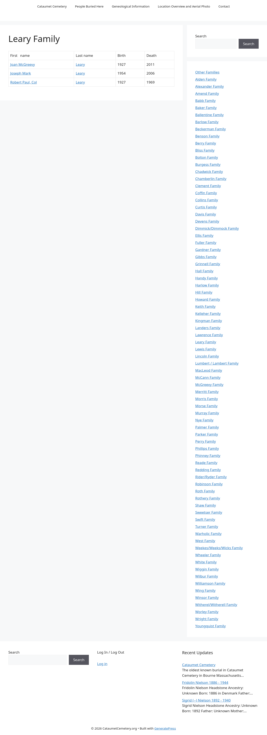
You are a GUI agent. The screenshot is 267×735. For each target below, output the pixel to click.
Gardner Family (208, 249)
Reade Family (206, 462)
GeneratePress (165, 728)
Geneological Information (130, 6)
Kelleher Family (208, 313)
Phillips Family (207, 448)
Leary (80, 64)
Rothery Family (207, 498)
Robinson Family (209, 484)
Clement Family (208, 185)
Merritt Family (207, 391)
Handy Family (206, 278)
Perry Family (205, 441)
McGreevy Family (209, 384)
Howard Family (207, 299)
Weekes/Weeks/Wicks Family (219, 547)
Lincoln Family (207, 356)
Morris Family (206, 398)
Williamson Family (210, 583)
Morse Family (206, 405)
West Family (205, 540)
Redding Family (208, 469)
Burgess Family (207, 164)
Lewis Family (205, 349)
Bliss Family (204, 150)
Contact (224, 6)
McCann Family (207, 377)
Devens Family (207, 221)
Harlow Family (207, 285)
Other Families (207, 72)
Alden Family (206, 79)
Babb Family (205, 100)
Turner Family (206, 526)
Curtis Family (206, 207)
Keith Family (205, 306)
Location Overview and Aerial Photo (184, 6)
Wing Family (205, 590)
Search (201, 36)
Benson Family (207, 136)
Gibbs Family (206, 256)
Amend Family (207, 93)
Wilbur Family (206, 576)
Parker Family (206, 434)
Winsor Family (207, 597)
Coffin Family (206, 192)
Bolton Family (206, 157)
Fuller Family (205, 242)
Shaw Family (205, 505)
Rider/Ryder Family (211, 476)
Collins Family (206, 200)
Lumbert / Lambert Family (216, 363)
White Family (206, 562)
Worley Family (206, 611)
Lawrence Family (209, 334)
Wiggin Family (207, 569)
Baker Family (206, 107)
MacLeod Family (208, 370)
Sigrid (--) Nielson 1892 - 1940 (206, 700)
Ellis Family (204, 235)
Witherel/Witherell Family (216, 604)
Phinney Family (207, 455)
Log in (102, 663)
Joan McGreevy (22, 64)
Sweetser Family (208, 512)
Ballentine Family (209, 114)
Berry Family (205, 143)
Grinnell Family (207, 263)
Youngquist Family (210, 625)
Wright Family (206, 618)
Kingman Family (208, 320)
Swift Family (205, 519)
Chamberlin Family (210, 178)
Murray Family (207, 413)
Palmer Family (207, 427)
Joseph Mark (20, 73)
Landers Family (207, 327)
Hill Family (203, 292)
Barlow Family (206, 121)
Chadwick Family (209, 171)
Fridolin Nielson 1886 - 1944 (205, 682)
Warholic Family (208, 533)
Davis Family (205, 214)
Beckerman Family (210, 129)
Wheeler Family (208, 555)
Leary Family (205, 342)
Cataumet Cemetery (52, 6)
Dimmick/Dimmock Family (217, 228)
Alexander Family (209, 86)
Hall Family (204, 271)
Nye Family (204, 420)
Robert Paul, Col (23, 82)
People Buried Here (89, 6)
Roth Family (205, 491)
